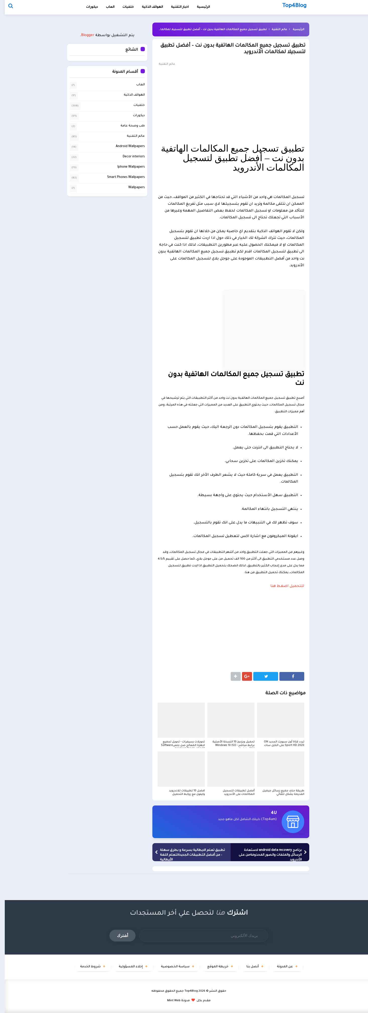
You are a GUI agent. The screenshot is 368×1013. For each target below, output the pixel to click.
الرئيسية (293, 29)
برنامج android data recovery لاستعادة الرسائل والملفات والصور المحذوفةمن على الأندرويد (265, 855)
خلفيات (123, 7)
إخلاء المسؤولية (126, 967)
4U (269, 813)
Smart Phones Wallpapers (121, 177)
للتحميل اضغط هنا (282, 586)
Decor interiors (129, 156)
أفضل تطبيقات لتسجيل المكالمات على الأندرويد (234, 792)
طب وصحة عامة (128, 125)
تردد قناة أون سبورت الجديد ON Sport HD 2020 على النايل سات (279, 743)
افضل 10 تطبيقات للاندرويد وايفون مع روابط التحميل (182, 792)
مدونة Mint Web (173, 1000)
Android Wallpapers (125, 146)
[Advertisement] (226, 105)
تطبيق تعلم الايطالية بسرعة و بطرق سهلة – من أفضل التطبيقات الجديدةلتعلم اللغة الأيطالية (187, 855)
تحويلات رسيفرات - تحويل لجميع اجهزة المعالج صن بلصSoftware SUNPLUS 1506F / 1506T (178, 745)
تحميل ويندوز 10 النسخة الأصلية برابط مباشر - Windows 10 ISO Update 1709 (229, 745)
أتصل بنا (248, 967)
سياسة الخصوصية (170, 967)
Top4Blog (186, 991)
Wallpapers (132, 187)
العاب (105, 7)
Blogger (83, 36)
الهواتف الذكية (129, 95)
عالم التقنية (274, 29)
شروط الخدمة (85, 967)
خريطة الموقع (213, 967)
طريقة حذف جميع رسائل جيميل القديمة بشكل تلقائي (278, 792)
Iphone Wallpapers (126, 167)
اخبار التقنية (175, 7)
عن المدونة (280, 967)
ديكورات (87, 7)
